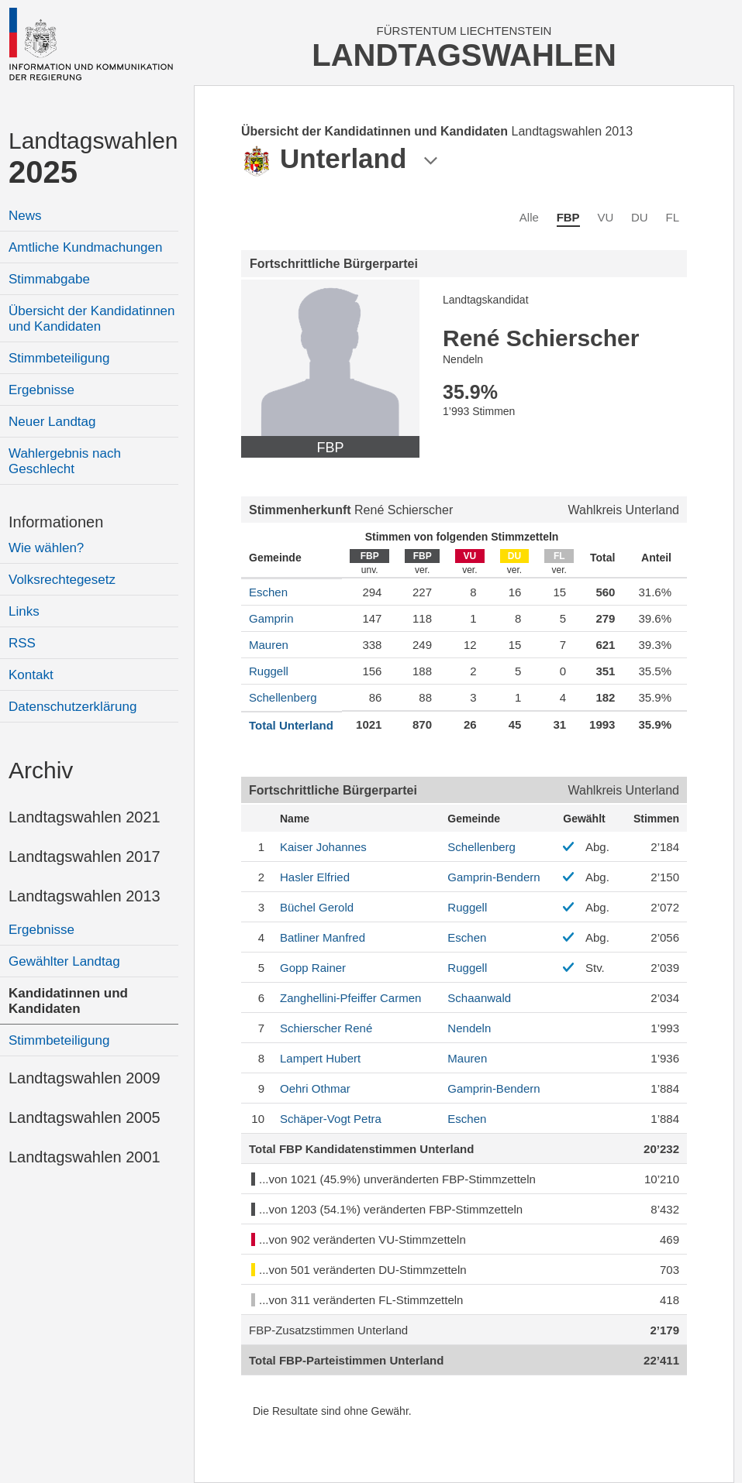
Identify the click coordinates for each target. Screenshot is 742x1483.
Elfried (315, 877)
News (25, 215)
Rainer (313, 967)
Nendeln (469, 1028)
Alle (529, 217)
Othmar (315, 1088)
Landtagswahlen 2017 (84, 856)
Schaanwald (479, 997)
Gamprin (271, 618)
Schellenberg (283, 697)
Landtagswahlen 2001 (84, 1156)
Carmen (350, 997)
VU (605, 217)
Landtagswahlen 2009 (84, 1078)
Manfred (322, 937)
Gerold (317, 907)
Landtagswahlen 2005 (84, 1117)
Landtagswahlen (93, 158)
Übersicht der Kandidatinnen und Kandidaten (92, 319)
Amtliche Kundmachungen (85, 247)
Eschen (268, 592)
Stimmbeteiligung (59, 358)
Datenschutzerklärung (72, 706)
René (326, 1028)
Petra (330, 1118)
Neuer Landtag (52, 421)
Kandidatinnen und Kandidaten (68, 1001)
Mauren (268, 644)
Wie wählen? (46, 548)
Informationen (56, 521)
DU (639, 217)
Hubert (320, 1058)
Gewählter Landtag (64, 961)
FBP (568, 217)
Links (24, 611)
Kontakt (31, 675)
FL (672, 217)
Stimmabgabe (49, 279)
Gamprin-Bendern (493, 877)
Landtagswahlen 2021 (84, 817)
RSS (22, 643)
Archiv (41, 770)
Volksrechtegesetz (62, 579)
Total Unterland (291, 725)
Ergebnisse (41, 390)
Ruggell (268, 671)
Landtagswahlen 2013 (84, 896)
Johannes (323, 846)
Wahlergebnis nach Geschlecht (65, 461)
